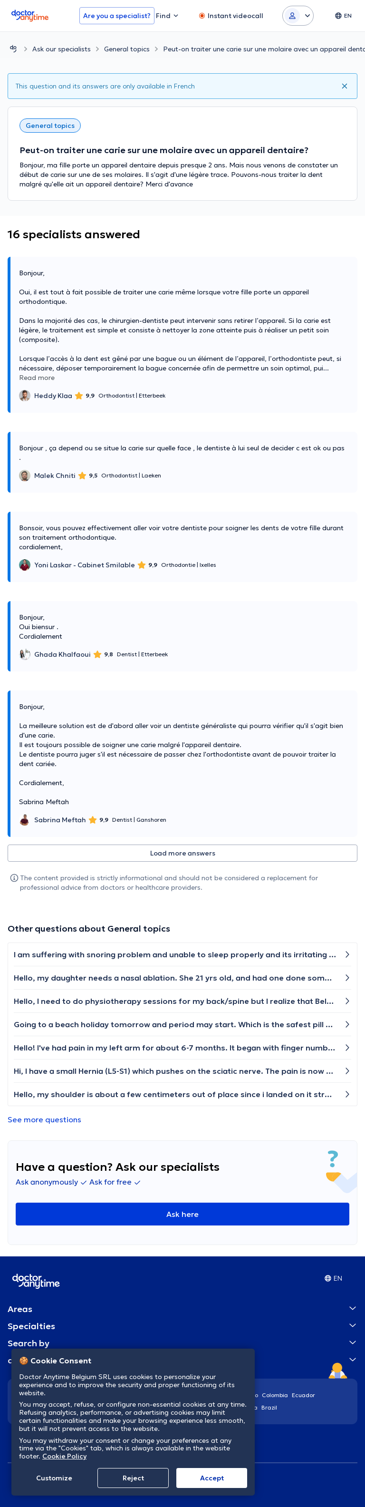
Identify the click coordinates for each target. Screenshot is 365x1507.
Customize (54, 1478)
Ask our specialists (61, 49)
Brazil (269, 1407)
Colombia (275, 1395)
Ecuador (303, 1395)
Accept (212, 1478)
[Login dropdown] (298, 16)
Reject (133, 1478)
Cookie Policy (64, 1456)
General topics (127, 49)
